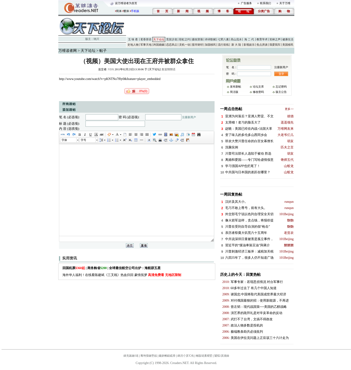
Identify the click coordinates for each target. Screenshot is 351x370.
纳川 (96, 39)
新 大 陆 (236, 44)
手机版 (135, 11)
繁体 (126, 11)
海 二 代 (249, 39)
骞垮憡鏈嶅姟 (148, 355)
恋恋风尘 (171, 44)
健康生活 (287, 39)
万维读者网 (67, 51)
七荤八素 (223, 39)
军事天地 (145, 44)
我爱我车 (274, 44)
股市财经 (197, 44)
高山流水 (236, 39)
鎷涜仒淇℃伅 (185, 355)
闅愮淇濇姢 (221, 355)
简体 (119, 11)
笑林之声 (274, 39)
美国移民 (287, 44)
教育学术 (262, 39)
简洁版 (234, 92)
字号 (83, 140)
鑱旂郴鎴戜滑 (167, 355)
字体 (64, 140)
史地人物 (133, 44)
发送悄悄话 (168, 69)
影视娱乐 (249, 44)
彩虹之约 (184, 39)
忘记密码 (281, 86)
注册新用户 (189, 117)
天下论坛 (158, 39)
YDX (111, 69)
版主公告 (281, 92)
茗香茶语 (145, 39)
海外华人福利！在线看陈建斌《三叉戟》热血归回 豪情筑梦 (121, 275)
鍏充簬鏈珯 (131, 355)
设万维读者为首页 (126, 3)
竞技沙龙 (171, 39)
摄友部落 (197, 39)
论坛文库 (258, 86)
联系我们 (265, 3)
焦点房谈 (262, 44)
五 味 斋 (133, 39)
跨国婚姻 (158, 44)
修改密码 (258, 92)
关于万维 (284, 3)
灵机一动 (184, 44)
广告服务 (246, 3)
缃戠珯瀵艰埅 (204, 355)
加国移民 (210, 44)
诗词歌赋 (210, 39)
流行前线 (223, 44)
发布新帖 (235, 86)
